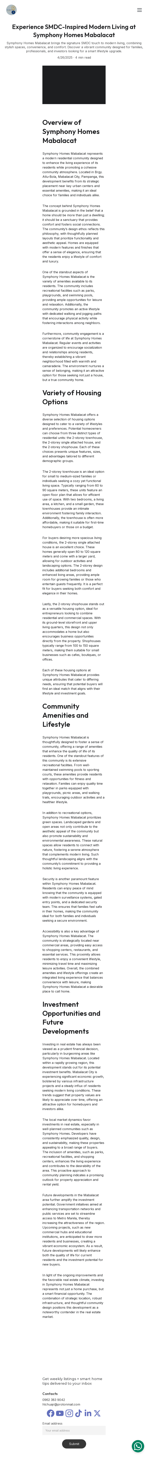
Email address (52, 1425)
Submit (74, 1446)
